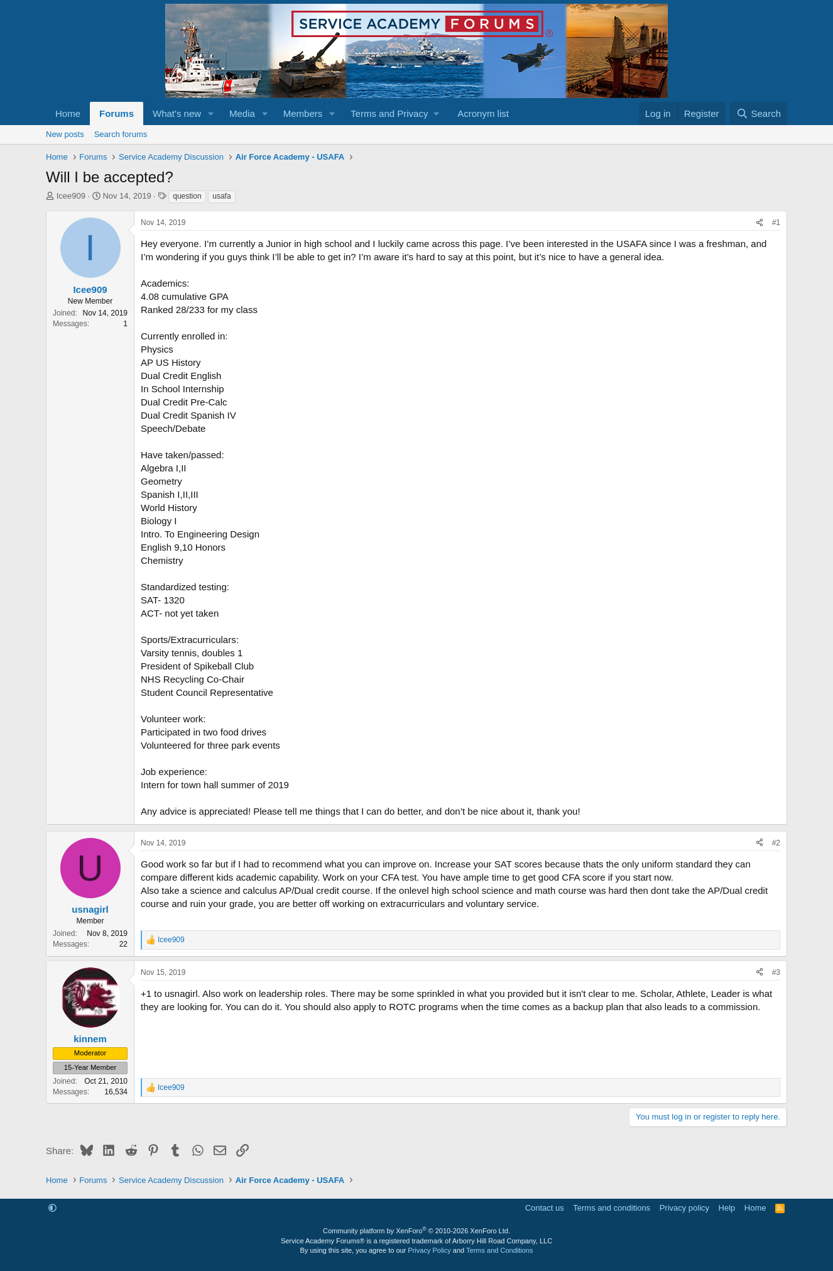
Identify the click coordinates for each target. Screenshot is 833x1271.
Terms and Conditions (499, 1250)
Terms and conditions (611, 1208)
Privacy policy (684, 1208)
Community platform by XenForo (416, 1231)
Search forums (121, 134)
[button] (211, 113)
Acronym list (483, 113)
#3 (776, 972)
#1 (776, 222)
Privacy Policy (429, 1250)
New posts (65, 134)
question (187, 196)
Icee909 (71, 196)
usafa (221, 196)
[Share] (759, 223)
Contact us (544, 1208)
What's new (177, 113)
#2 (776, 843)
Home (67, 113)
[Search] (758, 113)
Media (242, 113)
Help (727, 1208)
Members (303, 113)
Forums (116, 113)
